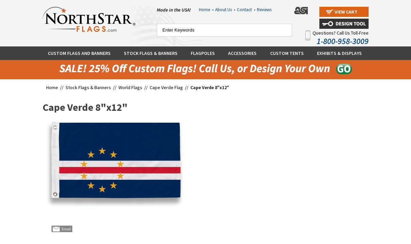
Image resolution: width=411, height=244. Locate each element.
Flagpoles (203, 53)
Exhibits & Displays (339, 53)
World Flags (130, 87)
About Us (225, 10)
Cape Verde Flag (166, 87)
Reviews (264, 10)
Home (206, 10)
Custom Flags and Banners (79, 53)
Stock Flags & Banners (151, 53)
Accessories (242, 53)
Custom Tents (287, 53)
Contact (246, 10)
